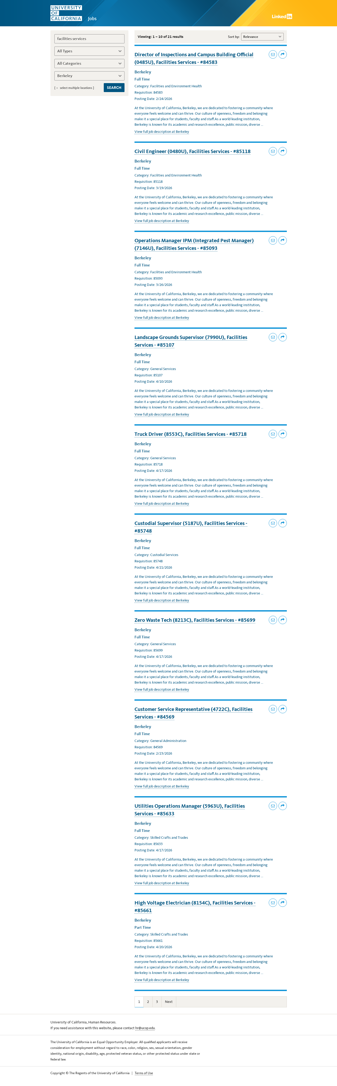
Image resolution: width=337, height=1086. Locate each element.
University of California (76, 13)
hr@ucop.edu (145, 1028)
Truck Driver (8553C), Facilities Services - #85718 (190, 434)
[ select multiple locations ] (74, 88)
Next (169, 1001)
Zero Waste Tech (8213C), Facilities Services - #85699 (194, 620)
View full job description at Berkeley (159, 132)
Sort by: (233, 37)
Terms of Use (144, 1073)
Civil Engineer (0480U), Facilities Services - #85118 (192, 151)
